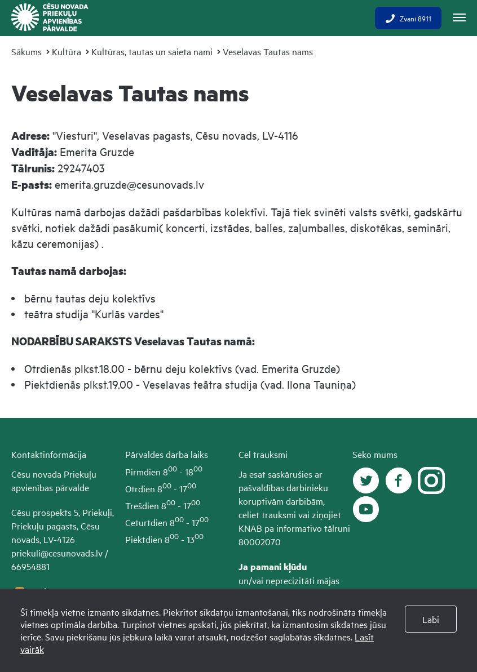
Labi (430, 619)
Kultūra (66, 51)
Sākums (26, 51)
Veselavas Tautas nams (268, 51)
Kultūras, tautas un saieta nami (152, 51)
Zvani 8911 (408, 18)
